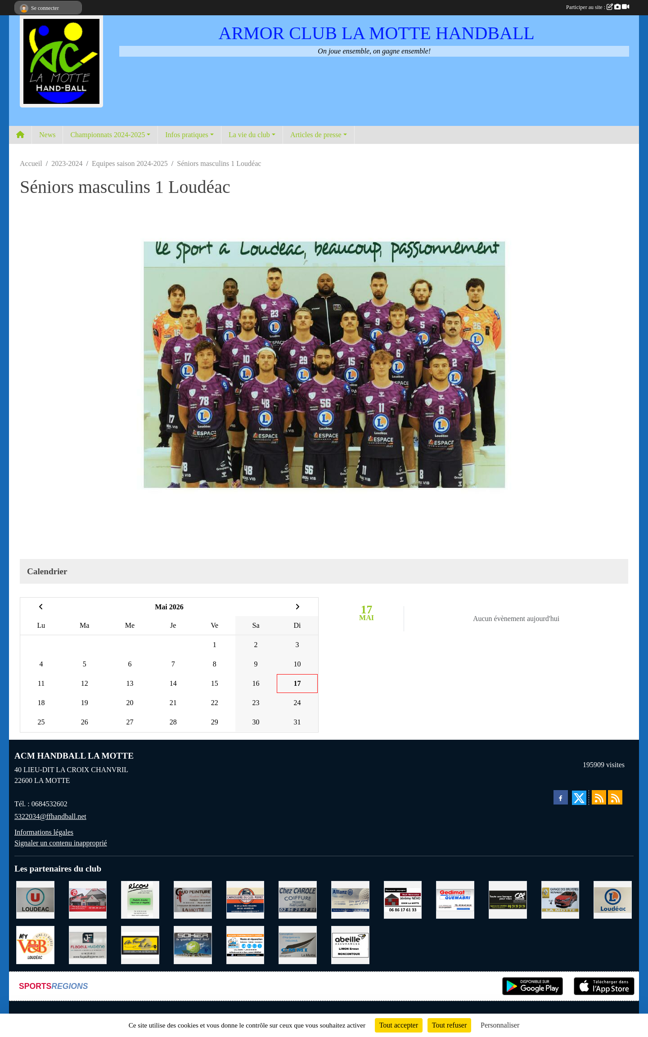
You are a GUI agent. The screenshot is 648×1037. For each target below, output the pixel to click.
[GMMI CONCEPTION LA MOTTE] (298, 944)
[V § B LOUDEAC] (35, 944)
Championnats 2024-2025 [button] (107, 135)
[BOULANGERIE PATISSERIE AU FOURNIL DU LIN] (140, 944)
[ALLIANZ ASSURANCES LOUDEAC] (350, 899)
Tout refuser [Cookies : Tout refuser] (449, 1025)
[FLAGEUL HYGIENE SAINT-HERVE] (88, 944)
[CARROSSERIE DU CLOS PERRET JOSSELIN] (245, 899)
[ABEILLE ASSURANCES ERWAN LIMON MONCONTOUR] (350, 944)
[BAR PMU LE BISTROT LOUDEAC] (88, 899)
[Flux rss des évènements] (615, 797)
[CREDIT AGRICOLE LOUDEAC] (508, 899)
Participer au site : (597, 7)
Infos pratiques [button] (186, 135)
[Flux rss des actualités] (599, 797)
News (47, 135)
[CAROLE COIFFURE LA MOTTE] (298, 899)
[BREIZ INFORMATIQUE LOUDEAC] (245, 944)
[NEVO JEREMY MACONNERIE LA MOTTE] (403, 899)
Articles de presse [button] (316, 135)
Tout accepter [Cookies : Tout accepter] (398, 1025)
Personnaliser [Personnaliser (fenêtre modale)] (500, 1025)
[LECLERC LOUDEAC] (613, 899)
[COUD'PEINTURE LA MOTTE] (193, 899)
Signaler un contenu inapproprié (60, 843)
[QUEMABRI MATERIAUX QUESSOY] (455, 899)
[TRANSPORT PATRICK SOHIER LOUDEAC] (193, 944)
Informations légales (43, 832)
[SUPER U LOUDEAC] (35, 899)
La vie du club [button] (249, 135)
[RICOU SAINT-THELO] (140, 899)
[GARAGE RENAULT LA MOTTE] (560, 899)
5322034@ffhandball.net (50, 816)
